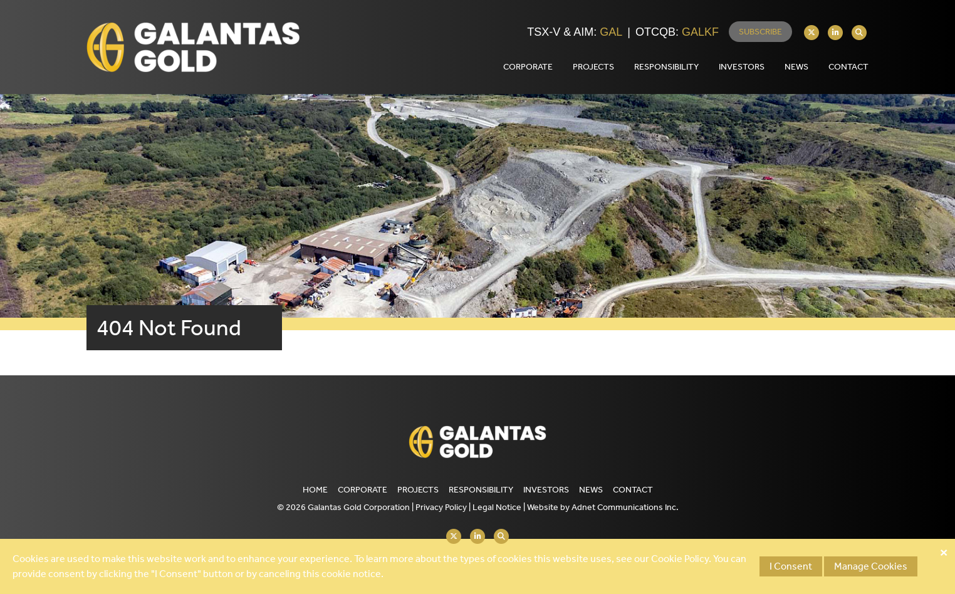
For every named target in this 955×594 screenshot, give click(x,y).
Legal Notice (496, 507)
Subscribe (760, 31)
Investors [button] (742, 66)
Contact (633, 489)
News (796, 66)
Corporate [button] (528, 66)
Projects (418, 489)
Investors (546, 489)
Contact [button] (848, 66)
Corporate (362, 489)
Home (315, 489)
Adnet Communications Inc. (625, 507)
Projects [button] (593, 66)
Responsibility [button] (666, 66)
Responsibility (481, 489)
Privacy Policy (441, 507)
